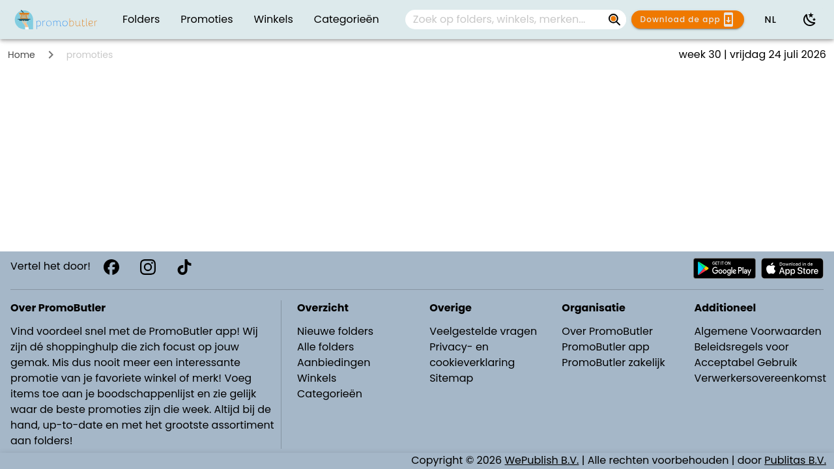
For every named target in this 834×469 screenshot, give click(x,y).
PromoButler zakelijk (613, 362)
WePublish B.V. (542, 460)
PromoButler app (606, 346)
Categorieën (329, 393)
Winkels (316, 378)
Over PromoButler (607, 331)
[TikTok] (184, 267)
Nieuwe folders (335, 331)
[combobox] (515, 19)
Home (21, 54)
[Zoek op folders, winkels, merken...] (614, 19)
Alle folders (325, 346)
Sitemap (451, 378)
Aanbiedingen (333, 362)
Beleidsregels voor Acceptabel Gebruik (745, 354)
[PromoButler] (56, 19)
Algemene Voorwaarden (757, 331)
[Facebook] (111, 267)
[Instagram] (148, 267)
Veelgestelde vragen (483, 331)
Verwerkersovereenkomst (760, 378)
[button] (770, 19)
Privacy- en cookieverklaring (472, 354)
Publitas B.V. (795, 460)
